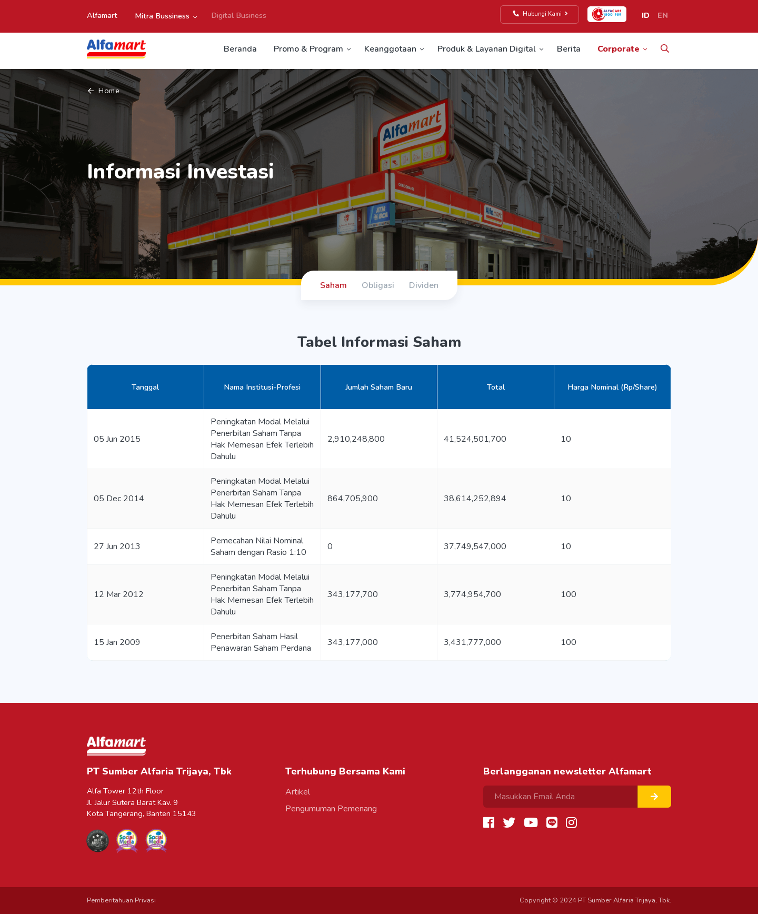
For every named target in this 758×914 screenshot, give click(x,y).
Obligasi (378, 285)
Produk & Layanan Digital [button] (486, 49)
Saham (333, 285)
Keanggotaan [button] (390, 49)
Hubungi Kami (540, 14)
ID (646, 15)
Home (103, 90)
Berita (569, 49)
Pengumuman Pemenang (331, 808)
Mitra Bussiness (162, 16)
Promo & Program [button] (308, 49)
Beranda (240, 49)
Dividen (423, 285)
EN (662, 15)
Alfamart (102, 15)
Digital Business (238, 15)
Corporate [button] (618, 49)
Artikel (297, 792)
